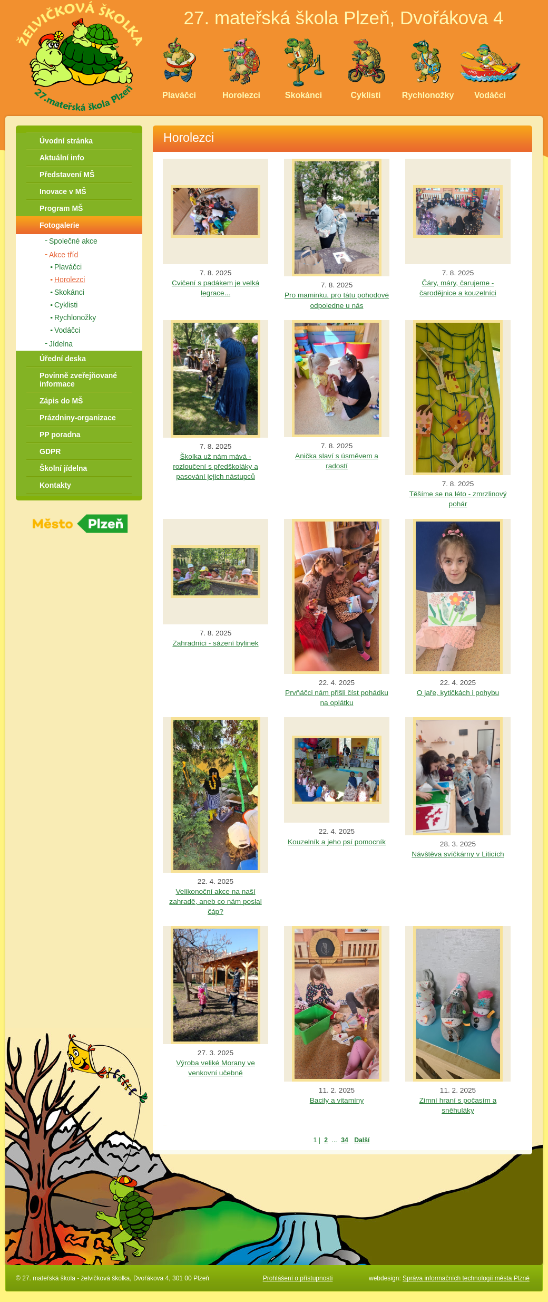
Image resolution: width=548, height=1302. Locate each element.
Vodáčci (67, 330)
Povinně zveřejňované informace (78, 379)
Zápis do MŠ (61, 401)
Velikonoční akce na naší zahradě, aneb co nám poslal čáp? (215, 901)
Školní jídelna (63, 468)
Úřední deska (63, 358)
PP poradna (60, 434)
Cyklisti (65, 305)
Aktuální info (62, 157)
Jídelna (61, 344)
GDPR (50, 451)
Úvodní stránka (66, 141)
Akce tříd (63, 254)
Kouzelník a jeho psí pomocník (337, 842)
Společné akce (73, 241)
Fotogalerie (59, 225)
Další (361, 1140)
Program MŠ (61, 208)
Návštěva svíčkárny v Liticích (458, 854)
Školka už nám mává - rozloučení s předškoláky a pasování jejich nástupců (215, 466)
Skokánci (69, 292)
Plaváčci (68, 267)
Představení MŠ (67, 174)
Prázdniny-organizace (78, 417)
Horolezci (69, 279)
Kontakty (55, 485)
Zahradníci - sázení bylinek (215, 643)
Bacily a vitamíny (337, 1100)
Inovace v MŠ (63, 191)
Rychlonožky (75, 317)
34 (344, 1140)
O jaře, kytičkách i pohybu (458, 693)
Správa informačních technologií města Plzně (466, 1278)
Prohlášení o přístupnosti (298, 1278)
